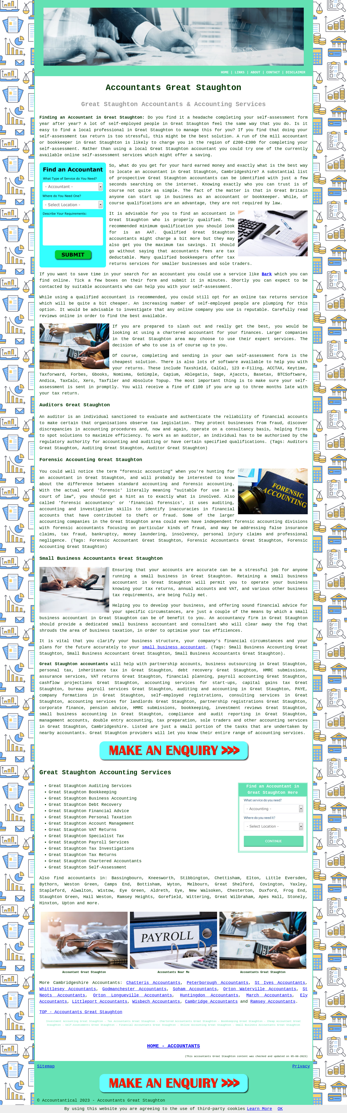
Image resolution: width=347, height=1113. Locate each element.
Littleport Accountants (99, 1001)
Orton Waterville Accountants (259, 989)
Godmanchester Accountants (134, 989)
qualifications (144, 203)
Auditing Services (110, 786)
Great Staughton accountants (74, 664)
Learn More (259, 1108)
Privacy (301, 1066)
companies (296, 332)
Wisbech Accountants (156, 1001)
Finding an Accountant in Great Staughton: (92, 117)
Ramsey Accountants (272, 1001)
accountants (123, 238)
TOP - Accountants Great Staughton (81, 1012)
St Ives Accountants (280, 982)
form (152, 280)
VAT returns (105, 676)
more (92, 903)
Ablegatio (196, 374)
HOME (225, 72)
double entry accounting (122, 720)
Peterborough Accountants (217, 982)
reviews (48, 316)
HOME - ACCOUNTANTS (173, 1046)
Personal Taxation (110, 817)
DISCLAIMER (295, 72)
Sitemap (46, 1066)
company (204, 309)
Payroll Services (109, 842)
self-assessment (275, 117)
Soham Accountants (195, 989)
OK (280, 1108)
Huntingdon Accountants (209, 995)
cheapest (122, 362)
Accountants (106, 982)
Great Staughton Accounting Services (105, 772)
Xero (88, 380)
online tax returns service (274, 297)
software (228, 362)
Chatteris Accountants (153, 982)
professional (109, 130)
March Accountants (269, 995)
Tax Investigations (111, 848)
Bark (267, 274)
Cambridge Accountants (211, 1001)
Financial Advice (109, 811)
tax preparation (176, 720)
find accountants (75, 878)
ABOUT (255, 72)
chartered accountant (188, 332)
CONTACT (273, 72)
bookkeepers (194, 257)
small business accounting (73, 714)
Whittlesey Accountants (68, 989)
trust (284, 184)
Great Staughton (190, 123)
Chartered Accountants (115, 861)
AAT (150, 232)
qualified (209, 220)
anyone (116, 197)
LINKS (240, 72)
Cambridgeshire (70, 982)
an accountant (151, 171)
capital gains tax (266, 682)
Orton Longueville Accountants (132, 995)
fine (177, 387)
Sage (219, 374)
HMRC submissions (284, 670)
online (72, 155)
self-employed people (223, 303)
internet (186, 184)
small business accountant (173, 647)
